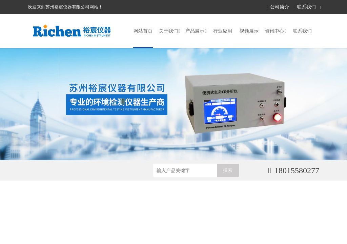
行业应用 (222, 31)
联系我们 (306, 7)
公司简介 (279, 7)
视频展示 (249, 31)
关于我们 (169, 31)
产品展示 (196, 31)
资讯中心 (275, 31)
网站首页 (143, 31)
